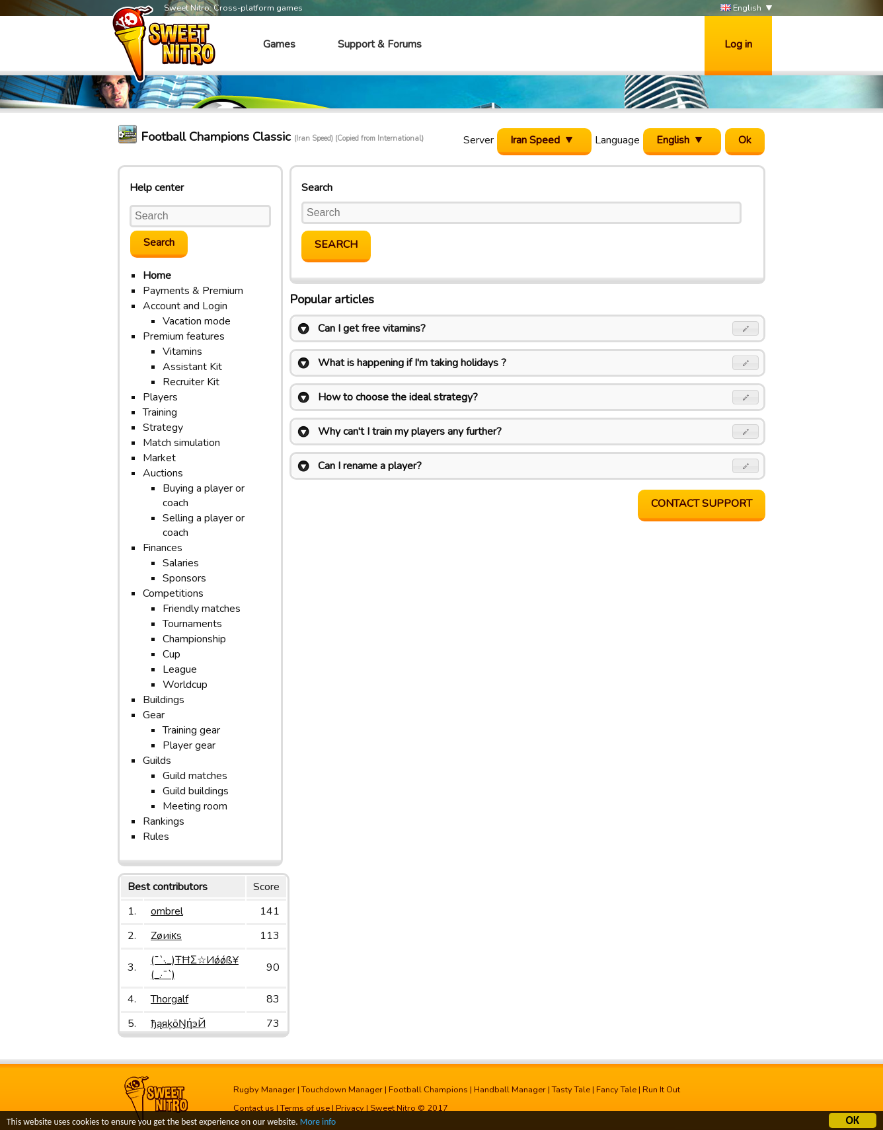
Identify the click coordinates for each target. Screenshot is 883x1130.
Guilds (157, 760)
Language (617, 140)
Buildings (163, 700)
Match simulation (181, 442)
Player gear (189, 745)
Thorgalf (169, 999)
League (180, 669)
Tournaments (192, 624)
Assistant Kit (192, 366)
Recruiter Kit (191, 382)
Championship (194, 639)
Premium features (184, 336)
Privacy (350, 1108)
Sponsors (184, 578)
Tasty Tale (571, 1090)
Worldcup (185, 684)
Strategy (163, 427)
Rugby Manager (264, 1090)
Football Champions (428, 1090)
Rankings (163, 821)
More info (318, 1123)
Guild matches (195, 776)
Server (478, 140)
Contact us (253, 1108)
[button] (745, 328)
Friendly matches (202, 608)
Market (159, 458)
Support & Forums (380, 44)
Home (157, 275)
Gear (154, 715)
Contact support (701, 503)
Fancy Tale (616, 1090)
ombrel (167, 911)
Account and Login (185, 306)
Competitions (173, 593)
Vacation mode (197, 321)
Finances (162, 548)
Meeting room (195, 806)
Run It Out (661, 1090)
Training (160, 412)
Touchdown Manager (342, 1090)
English (740, 8)
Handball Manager (510, 1090)
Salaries (181, 563)
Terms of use (305, 1108)
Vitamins (182, 351)
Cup (171, 654)
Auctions (163, 473)
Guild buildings (196, 791)
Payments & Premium (193, 290)
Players (160, 397)
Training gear (191, 730)
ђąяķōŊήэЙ (178, 1023)
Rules (156, 836)
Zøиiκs (166, 935)
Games (279, 44)
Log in (738, 44)
